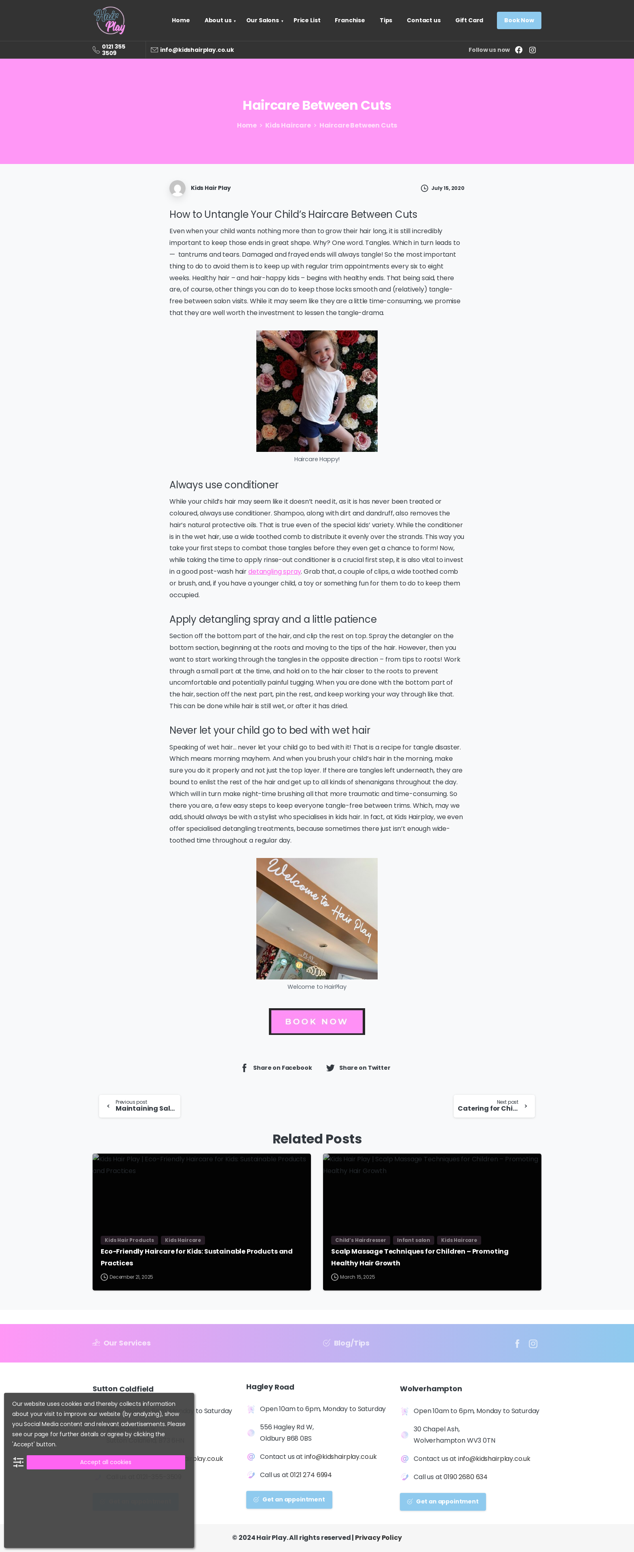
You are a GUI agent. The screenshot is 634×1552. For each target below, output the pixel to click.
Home (245, 125)
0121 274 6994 (311, 1476)
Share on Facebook (275, 1067)
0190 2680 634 (466, 1478)
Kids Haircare (286, 125)
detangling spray (274, 571)
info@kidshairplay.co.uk (197, 50)
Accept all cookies (105, 1462)
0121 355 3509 (113, 50)
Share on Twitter (357, 1067)
